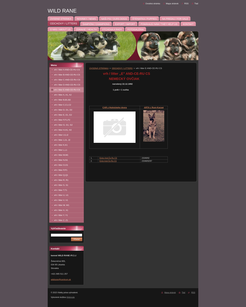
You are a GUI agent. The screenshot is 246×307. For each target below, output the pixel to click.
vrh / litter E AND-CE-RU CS (67, 90)
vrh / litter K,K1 (61, 145)
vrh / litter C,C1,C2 (62, 105)
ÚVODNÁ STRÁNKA (98, 68)
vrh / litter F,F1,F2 (62, 120)
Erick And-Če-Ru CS (108, 161)
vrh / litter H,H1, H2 (63, 130)
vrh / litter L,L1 (60, 150)
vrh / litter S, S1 (61, 185)
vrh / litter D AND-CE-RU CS (67, 85)
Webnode (71, 297)
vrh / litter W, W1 (61, 205)
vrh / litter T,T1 (60, 190)
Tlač (196, 3)
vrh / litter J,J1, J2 (62, 140)
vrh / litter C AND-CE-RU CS (67, 80)
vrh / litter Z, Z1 (61, 220)
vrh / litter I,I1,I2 (61, 135)
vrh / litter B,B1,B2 (62, 100)
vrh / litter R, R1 (61, 180)
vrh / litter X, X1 (61, 210)
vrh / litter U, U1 (61, 195)
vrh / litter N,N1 (61, 160)
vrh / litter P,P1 (60, 170)
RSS (186, 3)
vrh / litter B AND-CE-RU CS (67, 75)
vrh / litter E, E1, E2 (63, 115)
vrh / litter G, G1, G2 (63, 125)
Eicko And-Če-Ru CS (108, 158)
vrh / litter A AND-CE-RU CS (67, 70)
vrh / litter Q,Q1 (61, 175)
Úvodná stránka (152, 3)
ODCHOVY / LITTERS (122, 68)
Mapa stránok (172, 3)
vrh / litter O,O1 (61, 165)
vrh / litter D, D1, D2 (63, 110)
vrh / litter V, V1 (61, 200)
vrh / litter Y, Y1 (61, 215)
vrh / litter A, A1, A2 (63, 95)
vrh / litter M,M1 (61, 155)
